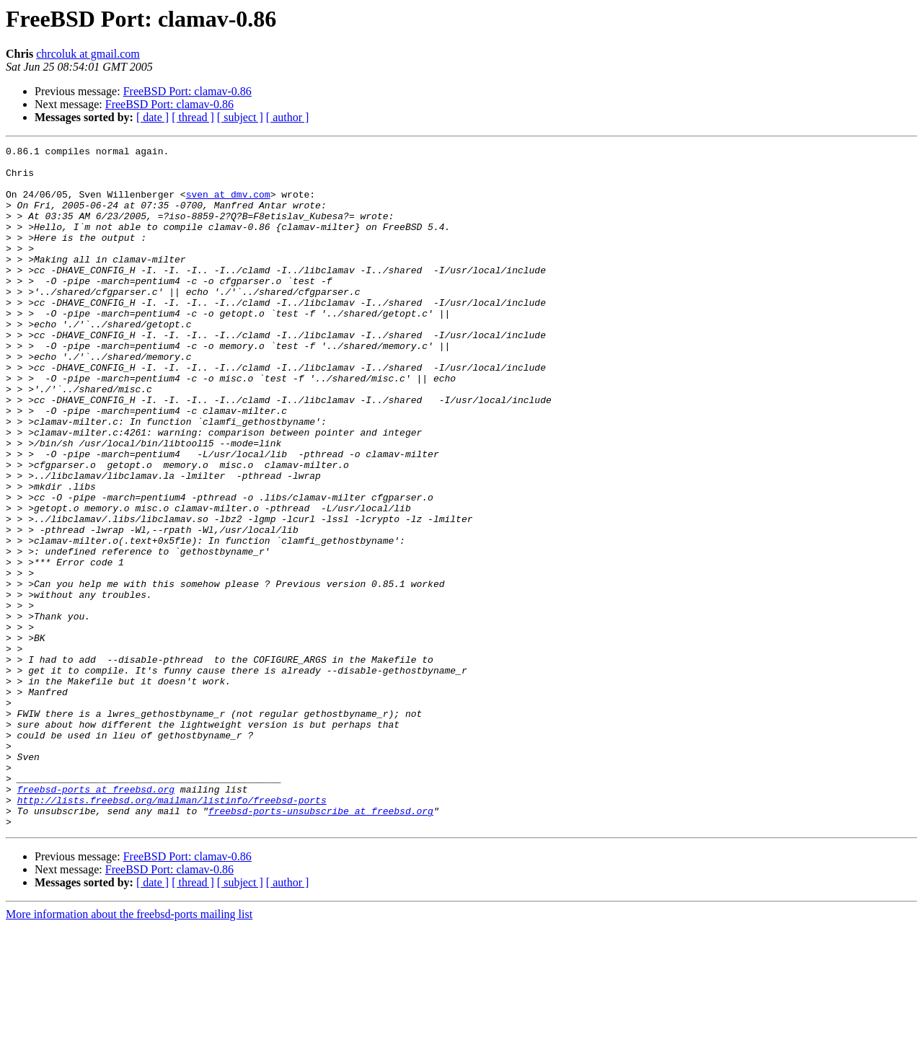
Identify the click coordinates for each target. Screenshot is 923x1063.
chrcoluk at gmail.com (88, 54)
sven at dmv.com (228, 204)
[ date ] (152, 117)
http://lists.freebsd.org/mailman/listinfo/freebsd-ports (172, 931)
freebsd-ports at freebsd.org (96, 918)
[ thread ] (193, 117)
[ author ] (287, 117)
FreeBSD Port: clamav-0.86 (187, 91)
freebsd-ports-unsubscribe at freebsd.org (320, 944)
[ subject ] (240, 117)
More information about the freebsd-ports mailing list (129, 1050)
